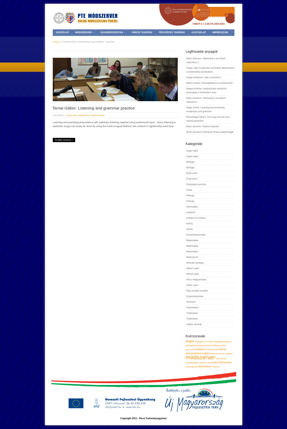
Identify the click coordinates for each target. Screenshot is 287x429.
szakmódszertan (221, 362)
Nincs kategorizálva (196, 279)
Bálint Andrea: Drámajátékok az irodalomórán (209, 83)
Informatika (192, 206)
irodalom (199, 349)
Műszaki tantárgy (195, 262)
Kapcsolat (199, 32)
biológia (199, 345)
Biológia (190, 162)
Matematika (192, 240)
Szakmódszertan (112, 32)
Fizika (189, 190)
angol (190, 341)
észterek (216, 366)
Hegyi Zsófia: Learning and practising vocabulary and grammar (205, 109)
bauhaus (227, 341)
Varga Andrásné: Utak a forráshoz (203, 77)
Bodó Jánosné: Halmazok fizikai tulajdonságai (209, 132)
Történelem (192, 313)
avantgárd (199, 341)
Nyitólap (56, 42)
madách (229, 353)
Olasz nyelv (192, 285)
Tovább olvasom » (64, 140)
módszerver (200, 357)
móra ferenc (221, 358)
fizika (223, 345)
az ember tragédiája (213, 341)
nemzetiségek (192, 362)
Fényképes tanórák (172, 32)
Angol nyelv (71, 115)
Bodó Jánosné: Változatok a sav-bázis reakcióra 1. (206, 100)
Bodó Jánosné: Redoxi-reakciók (202, 126)
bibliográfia (191, 345)
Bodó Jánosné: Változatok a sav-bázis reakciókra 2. (206, 60)
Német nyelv (192, 268)
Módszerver (84, 32)
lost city (221, 353)
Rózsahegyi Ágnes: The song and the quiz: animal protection (208, 119)
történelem (204, 366)
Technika (190, 302)
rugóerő (202, 362)
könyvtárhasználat (197, 353)
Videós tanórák (141, 32)
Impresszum (220, 32)
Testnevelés (192, 307)
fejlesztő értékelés (212, 345)
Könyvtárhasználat (195, 234)
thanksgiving (191, 366)
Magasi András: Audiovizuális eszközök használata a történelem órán (206, 90)
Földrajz (190, 195)
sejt (208, 362)
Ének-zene (191, 173)
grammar (190, 349)
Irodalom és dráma (196, 218)
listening (213, 353)
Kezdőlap (62, 32)
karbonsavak (212, 349)
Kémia (189, 223)
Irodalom (190, 212)
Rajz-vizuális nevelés (197, 290)
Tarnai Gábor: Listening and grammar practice (93, 108)
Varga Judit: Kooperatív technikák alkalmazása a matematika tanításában (210, 70)
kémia (222, 349)
